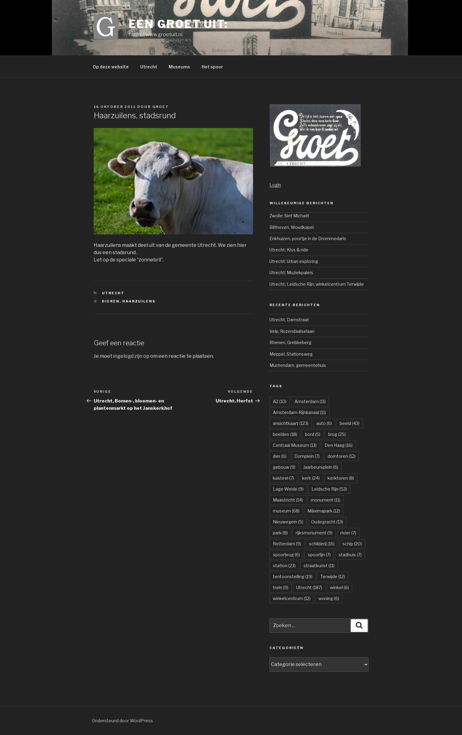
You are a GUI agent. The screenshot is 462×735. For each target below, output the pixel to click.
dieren (111, 301)
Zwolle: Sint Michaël (289, 215)
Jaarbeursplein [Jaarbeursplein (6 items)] (320, 467)
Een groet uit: (178, 24)
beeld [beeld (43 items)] (350, 423)
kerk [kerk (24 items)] (311, 478)
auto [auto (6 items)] (324, 423)
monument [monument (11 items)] (325, 499)
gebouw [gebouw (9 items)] (284, 467)
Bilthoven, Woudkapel (291, 227)
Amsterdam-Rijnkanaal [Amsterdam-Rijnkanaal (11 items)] (299, 412)
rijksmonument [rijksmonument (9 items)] (314, 532)
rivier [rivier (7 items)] (348, 532)
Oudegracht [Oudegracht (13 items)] (327, 521)
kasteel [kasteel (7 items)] (283, 478)
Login (275, 184)
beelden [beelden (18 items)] (285, 434)
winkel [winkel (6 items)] (339, 587)
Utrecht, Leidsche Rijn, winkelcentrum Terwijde (316, 284)
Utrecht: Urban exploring (293, 261)
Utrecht (148, 66)
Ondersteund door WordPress (122, 720)
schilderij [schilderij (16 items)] (322, 543)
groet (160, 107)
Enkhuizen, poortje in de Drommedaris (307, 238)
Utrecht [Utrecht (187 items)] (309, 587)
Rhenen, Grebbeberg (290, 342)
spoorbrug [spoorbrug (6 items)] (286, 554)
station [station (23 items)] (284, 565)
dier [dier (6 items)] (280, 456)
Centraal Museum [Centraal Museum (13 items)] (295, 445)
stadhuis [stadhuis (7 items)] (350, 554)
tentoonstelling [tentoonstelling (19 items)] (292, 576)
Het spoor (212, 66)
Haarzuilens (138, 301)
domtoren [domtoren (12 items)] (342, 456)
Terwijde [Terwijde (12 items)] (332, 576)
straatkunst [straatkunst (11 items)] (319, 565)
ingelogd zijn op (131, 356)
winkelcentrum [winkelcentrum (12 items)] (292, 598)
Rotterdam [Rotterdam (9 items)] (287, 543)
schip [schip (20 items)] (352, 543)
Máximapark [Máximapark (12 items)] (323, 510)
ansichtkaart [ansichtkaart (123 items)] (290, 423)
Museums (179, 66)
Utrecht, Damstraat (289, 319)
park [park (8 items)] (280, 532)
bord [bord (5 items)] (312, 434)
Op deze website (111, 66)
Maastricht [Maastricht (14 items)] (288, 499)
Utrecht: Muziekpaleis (291, 272)
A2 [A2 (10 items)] (280, 401)
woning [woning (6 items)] (328, 598)
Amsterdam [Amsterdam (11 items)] (310, 401)
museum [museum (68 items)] (286, 510)
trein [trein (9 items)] (280, 587)
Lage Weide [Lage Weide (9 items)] (288, 489)
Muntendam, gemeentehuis (297, 365)
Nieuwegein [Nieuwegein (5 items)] (288, 521)
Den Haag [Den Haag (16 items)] (339, 445)
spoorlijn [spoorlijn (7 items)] (319, 554)
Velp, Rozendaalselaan (291, 331)
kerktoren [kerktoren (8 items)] (341, 478)
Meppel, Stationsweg (291, 354)
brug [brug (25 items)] (337, 434)
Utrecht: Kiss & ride (288, 249)
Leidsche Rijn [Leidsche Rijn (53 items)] (329, 489)
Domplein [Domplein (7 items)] (307, 456)
